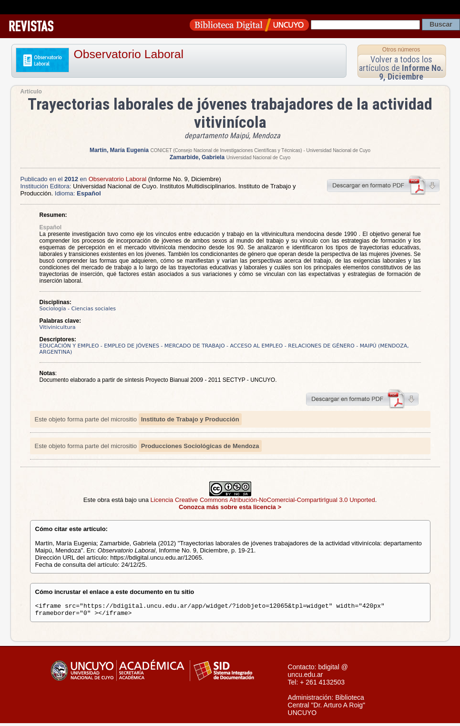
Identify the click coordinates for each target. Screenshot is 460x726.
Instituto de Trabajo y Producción (190, 419)
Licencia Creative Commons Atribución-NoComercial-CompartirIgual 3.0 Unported (263, 499)
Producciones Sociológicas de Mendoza (200, 446)
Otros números (401, 49)
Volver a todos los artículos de (401, 68)
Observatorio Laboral (129, 54)
